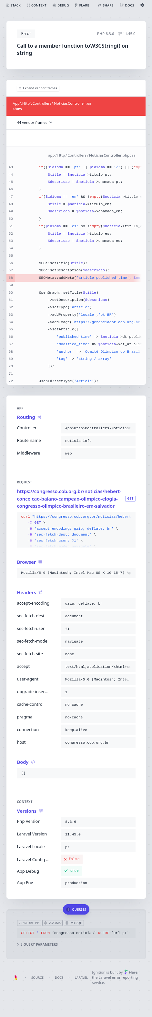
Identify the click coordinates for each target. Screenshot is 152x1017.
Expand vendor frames (38, 88)
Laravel (81, 978)
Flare (130, 972)
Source (37, 978)
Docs (59, 978)
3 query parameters (37, 944)
